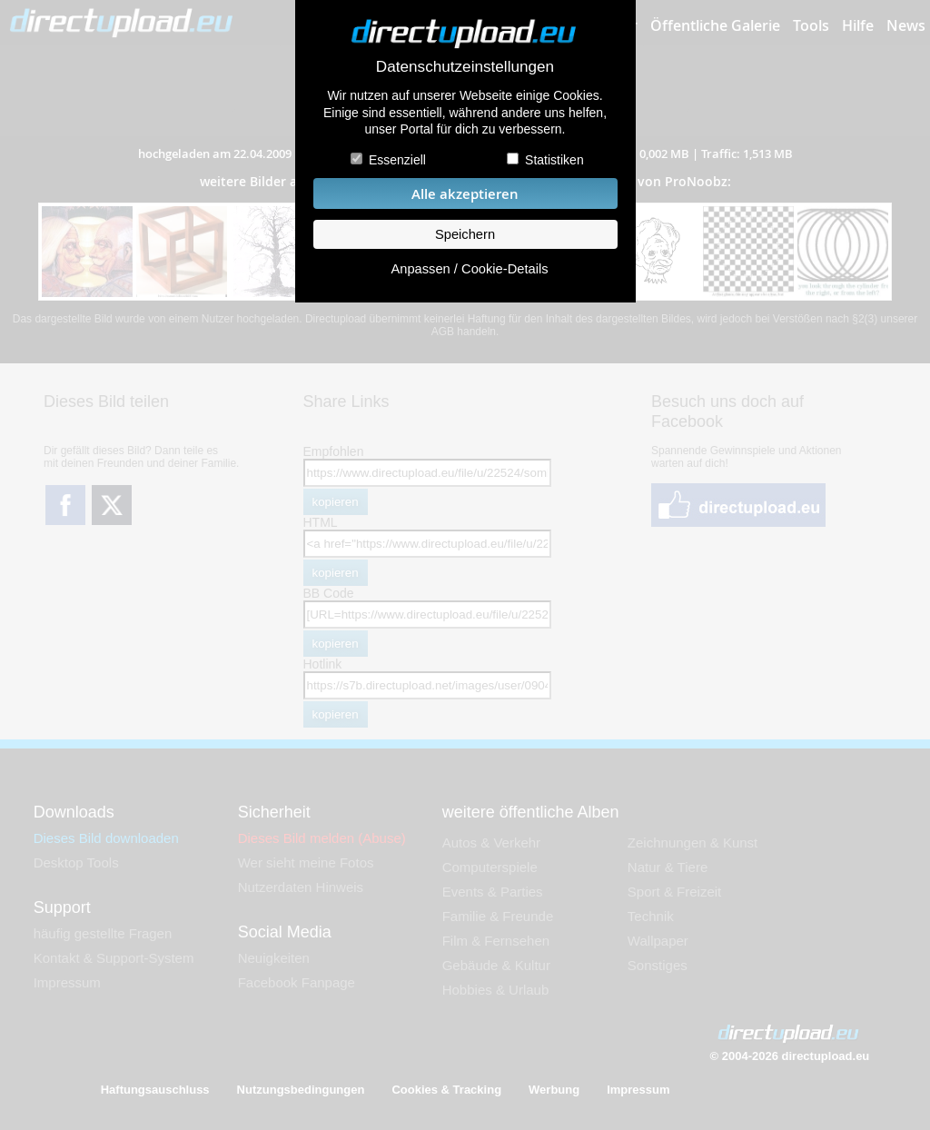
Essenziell (397, 160)
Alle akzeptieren (465, 194)
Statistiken (554, 160)
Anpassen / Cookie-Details (469, 269)
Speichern (465, 234)
